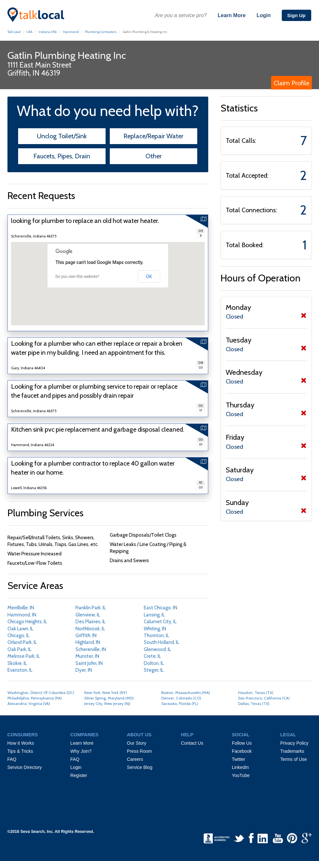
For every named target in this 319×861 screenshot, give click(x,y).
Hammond (71, 32)
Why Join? (80, 751)
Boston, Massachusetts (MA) (185, 692)
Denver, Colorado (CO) (181, 698)
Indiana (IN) (47, 32)
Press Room (139, 751)
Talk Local (14, 32)
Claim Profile (291, 83)
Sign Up (296, 15)
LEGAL (288, 734)
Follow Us (242, 743)
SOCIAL (241, 734)
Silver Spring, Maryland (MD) (109, 698)
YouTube (241, 775)
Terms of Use (293, 759)
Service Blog (140, 767)
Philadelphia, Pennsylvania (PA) (34, 698)
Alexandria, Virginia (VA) (28, 703)
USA (29, 32)
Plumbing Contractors (101, 32)
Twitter (238, 759)
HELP (187, 734)
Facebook (242, 751)
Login (263, 15)
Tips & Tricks (20, 751)
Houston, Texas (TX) (255, 692)
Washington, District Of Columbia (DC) (40, 692)
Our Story (136, 743)
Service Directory (24, 767)
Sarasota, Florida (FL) (179, 703)
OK (149, 276)
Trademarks (292, 751)
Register (78, 775)
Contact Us (192, 743)
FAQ (12, 759)
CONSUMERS (22, 734)
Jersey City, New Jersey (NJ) (107, 703)
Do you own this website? (77, 276)
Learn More (231, 15)
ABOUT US (139, 734)
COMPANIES (84, 734)
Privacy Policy (294, 743)
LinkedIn (240, 767)
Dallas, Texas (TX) (253, 703)
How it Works (20, 743)
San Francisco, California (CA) (264, 698)
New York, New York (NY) (105, 692)
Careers (135, 759)
